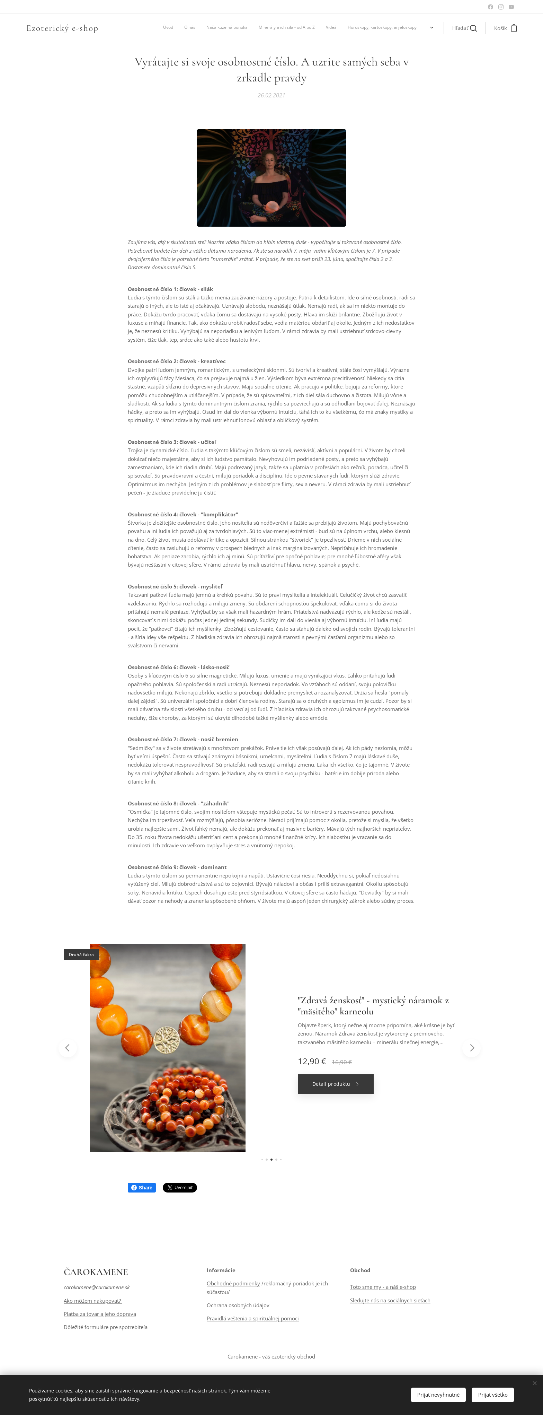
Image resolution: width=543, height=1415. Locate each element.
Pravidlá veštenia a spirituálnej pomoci (253, 1318)
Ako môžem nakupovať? (93, 1300)
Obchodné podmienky (233, 1283)
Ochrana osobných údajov (238, 1305)
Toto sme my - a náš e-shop (383, 1287)
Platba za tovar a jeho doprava (100, 1313)
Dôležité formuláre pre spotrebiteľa (106, 1327)
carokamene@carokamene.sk (97, 1287)
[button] (465, 28)
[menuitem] (355, 28)
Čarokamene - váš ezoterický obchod (271, 1356)
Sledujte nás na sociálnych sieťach (390, 1300)
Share (141, 1187)
